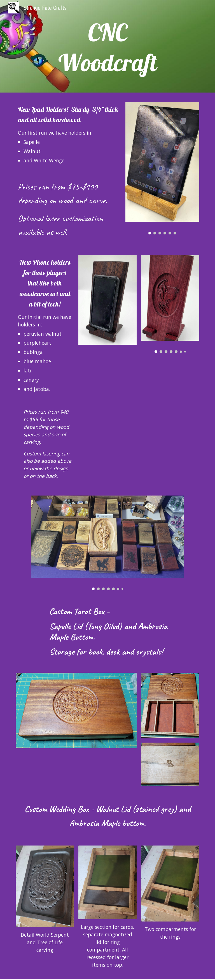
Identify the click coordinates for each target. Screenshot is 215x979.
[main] (107, 47)
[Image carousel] (162, 168)
